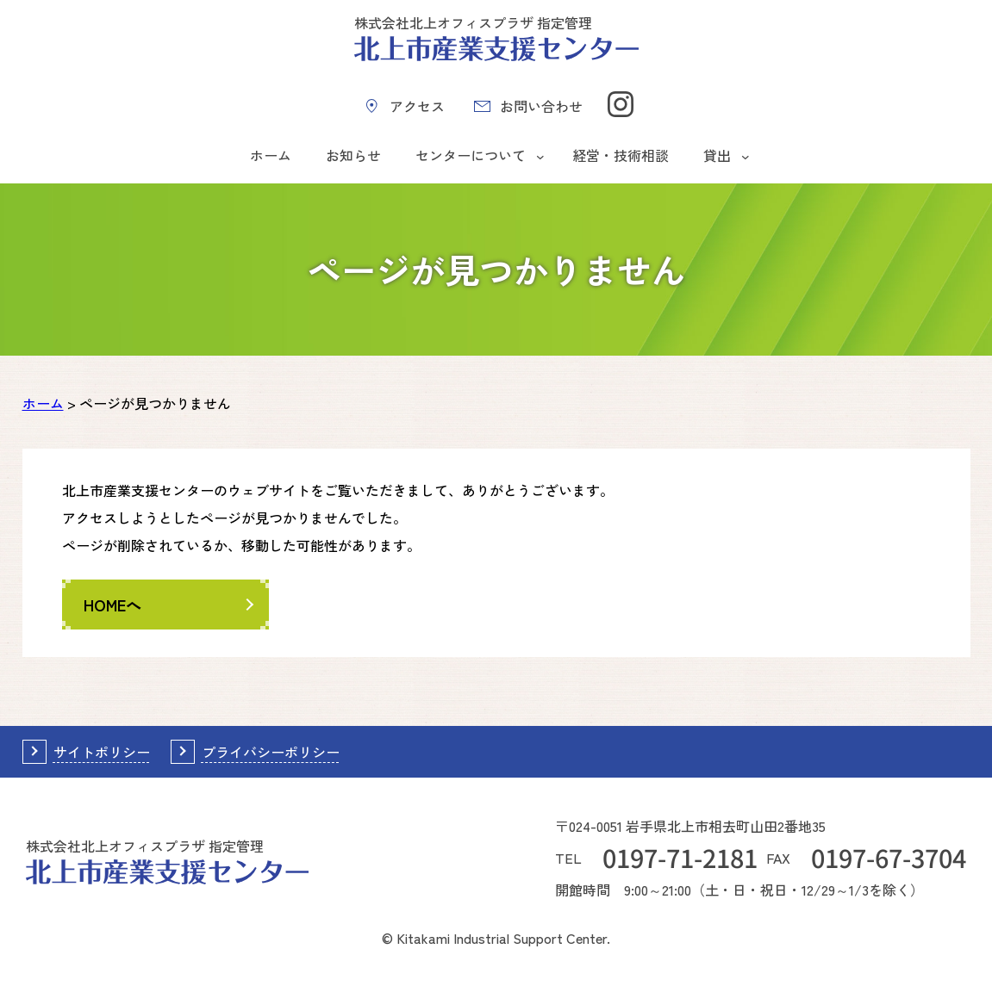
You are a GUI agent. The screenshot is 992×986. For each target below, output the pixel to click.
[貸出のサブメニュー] (745, 156)
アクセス (417, 106)
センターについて (470, 155)
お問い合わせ (541, 106)
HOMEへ (112, 604)
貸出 (717, 155)
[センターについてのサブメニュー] (540, 156)
